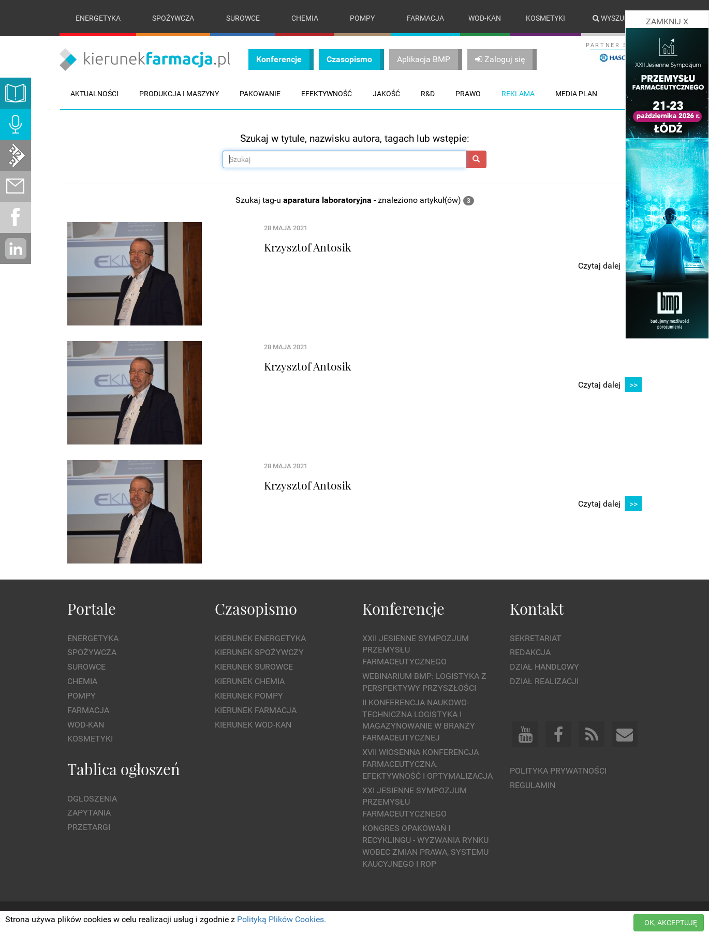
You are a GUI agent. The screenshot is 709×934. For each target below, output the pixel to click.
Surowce (243, 18)
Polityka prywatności (558, 771)
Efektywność (326, 94)
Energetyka (98, 18)
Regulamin (532, 785)
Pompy (362, 18)
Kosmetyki (545, 18)
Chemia (304, 18)
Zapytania (89, 813)
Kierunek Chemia (250, 681)
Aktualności (94, 94)
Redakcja (530, 653)
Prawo (468, 94)
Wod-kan (484, 18)
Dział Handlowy (544, 667)
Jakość (386, 94)
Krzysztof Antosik (307, 247)
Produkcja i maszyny (179, 94)
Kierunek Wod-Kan (253, 725)
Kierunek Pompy (249, 696)
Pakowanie (260, 94)
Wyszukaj (615, 18)
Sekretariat (536, 638)
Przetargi (88, 827)
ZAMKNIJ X (667, 21)
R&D (428, 94)
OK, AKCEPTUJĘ (670, 922)
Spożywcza (173, 18)
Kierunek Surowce (254, 667)
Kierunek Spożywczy (259, 653)
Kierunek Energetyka (260, 638)
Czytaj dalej (610, 266)
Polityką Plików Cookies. (281, 919)
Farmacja (425, 18)
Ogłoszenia (92, 799)
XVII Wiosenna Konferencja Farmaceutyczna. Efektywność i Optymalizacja (427, 764)
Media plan (576, 94)
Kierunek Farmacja (256, 710)
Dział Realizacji (544, 681)
